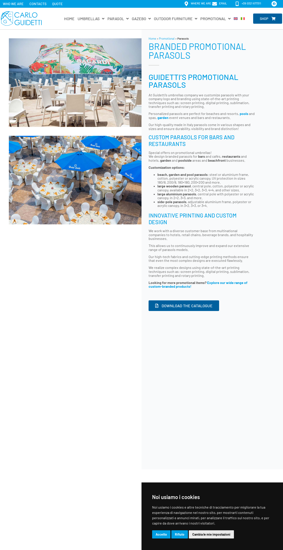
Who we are (13, 4)
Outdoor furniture (175, 18)
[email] (214, 4)
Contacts (37, 4)
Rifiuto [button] (179, 534)
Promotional (215, 18)
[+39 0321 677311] (237, 4)
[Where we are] (186, 4)
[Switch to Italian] (242, 18)
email (223, 3)
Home (69, 18)
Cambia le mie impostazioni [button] (211, 534)
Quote (57, 4)
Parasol (118, 18)
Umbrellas (91, 18)
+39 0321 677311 (251, 3)
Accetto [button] (161, 534)
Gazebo (141, 18)
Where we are (201, 3)
